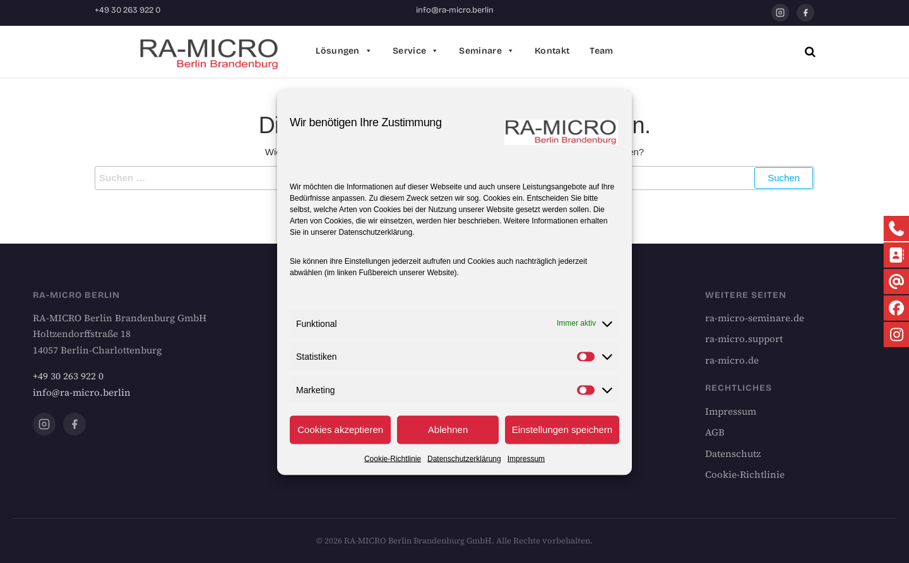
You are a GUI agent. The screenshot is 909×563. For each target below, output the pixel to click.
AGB (715, 432)
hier (449, 220)
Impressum (526, 458)
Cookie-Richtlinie (392, 458)
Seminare (486, 51)
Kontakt (552, 50)
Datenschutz (733, 453)
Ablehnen (448, 429)
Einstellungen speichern (562, 429)
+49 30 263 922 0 (127, 10)
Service (416, 51)
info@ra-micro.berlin (455, 10)
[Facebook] (805, 12)
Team (601, 50)
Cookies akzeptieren (340, 429)
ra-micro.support (744, 338)
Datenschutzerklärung (375, 231)
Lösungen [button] (344, 51)
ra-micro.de (732, 360)
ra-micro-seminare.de (754, 317)
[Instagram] (780, 12)
